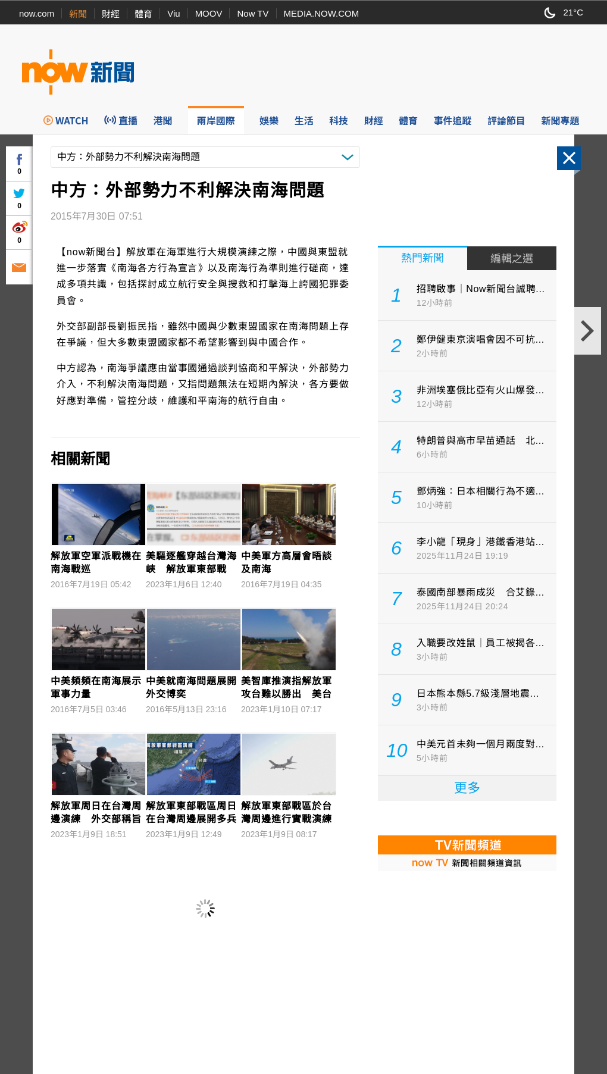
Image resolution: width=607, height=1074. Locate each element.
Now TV (252, 13)
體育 (143, 14)
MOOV (209, 13)
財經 (111, 14)
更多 (467, 788)
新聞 (78, 14)
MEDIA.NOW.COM (321, 13)
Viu (173, 13)
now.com (36, 13)
